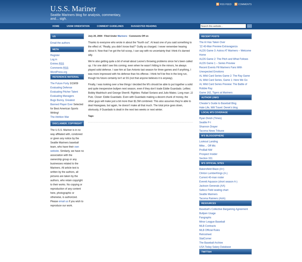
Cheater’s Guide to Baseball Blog (217, 103)
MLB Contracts (207, 225)
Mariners (122, 36)
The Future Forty (59, 83)
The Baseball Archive (211, 242)
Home (55, 26)
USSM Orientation (78, 26)
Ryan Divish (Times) (210, 118)
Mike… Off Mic (207, 145)
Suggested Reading (144, 26)
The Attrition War (59, 116)
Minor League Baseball (212, 221)
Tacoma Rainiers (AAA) (212, 198)
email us (63, 201)
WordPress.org (58, 72)
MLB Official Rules (209, 230)
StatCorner (205, 238)
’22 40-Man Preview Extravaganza (218, 46)
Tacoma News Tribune (211, 130)
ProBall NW (205, 149)
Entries (57, 63)
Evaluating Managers (62, 95)
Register (55, 55)
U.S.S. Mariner (73, 8)
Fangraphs (205, 217)
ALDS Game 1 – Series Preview (217, 63)
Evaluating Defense (61, 87)
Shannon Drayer (208, 126)
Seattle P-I (205, 122)
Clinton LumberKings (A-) (213, 173)
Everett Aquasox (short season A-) (218, 181)
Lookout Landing (208, 141)
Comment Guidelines (110, 26)
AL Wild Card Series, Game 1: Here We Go (223, 80)
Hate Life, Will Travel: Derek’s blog (218, 107)
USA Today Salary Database (215, 246)
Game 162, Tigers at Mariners (216, 92)
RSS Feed (226, 4)
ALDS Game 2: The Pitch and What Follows (223, 59)
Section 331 (205, 158)
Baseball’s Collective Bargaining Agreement (223, 209)
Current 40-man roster (211, 177)
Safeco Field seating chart (213, 190)
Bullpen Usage (207, 213)
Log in (53, 59)
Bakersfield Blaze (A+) (211, 169)
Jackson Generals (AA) (212, 185)
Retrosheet (205, 234)
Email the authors (60, 42)
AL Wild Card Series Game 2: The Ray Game (224, 75)
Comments (245, 4)
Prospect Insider (208, 154)
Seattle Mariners (208, 194)
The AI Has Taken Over (212, 42)
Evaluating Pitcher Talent (64, 91)
